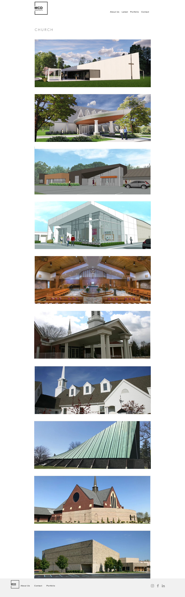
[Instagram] (152, 586)
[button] (125, 12)
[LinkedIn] (163, 586)
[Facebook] (158, 586)
